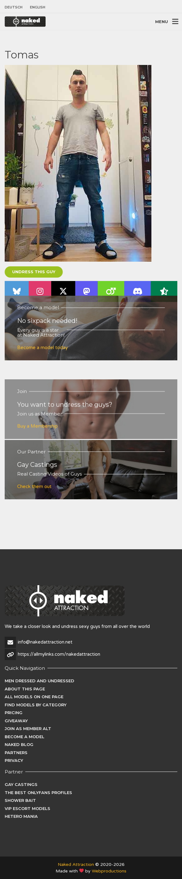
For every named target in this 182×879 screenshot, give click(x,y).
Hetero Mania (21, 816)
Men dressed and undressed (39, 680)
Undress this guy (33, 271)
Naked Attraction (76, 864)
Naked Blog (19, 744)
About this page (25, 688)
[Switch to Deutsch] (15, 7)
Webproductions (109, 871)
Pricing (13, 712)
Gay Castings (21, 784)
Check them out (34, 486)
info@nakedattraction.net (45, 642)
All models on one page (34, 696)
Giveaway (16, 720)
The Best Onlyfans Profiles (38, 792)
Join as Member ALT (28, 728)
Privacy (14, 760)
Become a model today (42, 347)
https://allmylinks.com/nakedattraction (59, 654)
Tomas (21, 54)
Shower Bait (20, 800)
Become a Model (24, 736)
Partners (16, 752)
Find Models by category (35, 704)
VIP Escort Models (27, 808)
